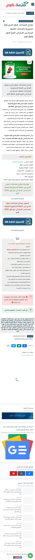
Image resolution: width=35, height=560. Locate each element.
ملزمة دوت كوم (11, 554)
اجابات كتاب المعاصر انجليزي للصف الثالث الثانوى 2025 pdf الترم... (14, 13)
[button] (24, 345)
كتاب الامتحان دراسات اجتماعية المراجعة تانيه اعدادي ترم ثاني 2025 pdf (12, 536)
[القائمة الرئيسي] (32, 4)
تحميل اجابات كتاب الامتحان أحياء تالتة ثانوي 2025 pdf (12, 526)
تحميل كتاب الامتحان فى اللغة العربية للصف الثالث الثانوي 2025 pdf (12, 492)
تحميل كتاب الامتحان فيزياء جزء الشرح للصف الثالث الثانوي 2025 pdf (12, 545)
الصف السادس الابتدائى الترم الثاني (23, 339)
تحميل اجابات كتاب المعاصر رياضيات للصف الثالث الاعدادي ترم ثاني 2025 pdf (12, 510)
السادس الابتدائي (17, 162)
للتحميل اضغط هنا (17, 230)
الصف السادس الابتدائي (26, 21)
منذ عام (18, 488)
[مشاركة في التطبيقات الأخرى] (8, 345)
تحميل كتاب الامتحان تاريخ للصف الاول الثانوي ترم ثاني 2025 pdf (12, 500)
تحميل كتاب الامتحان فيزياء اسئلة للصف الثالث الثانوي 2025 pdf (12, 518)
